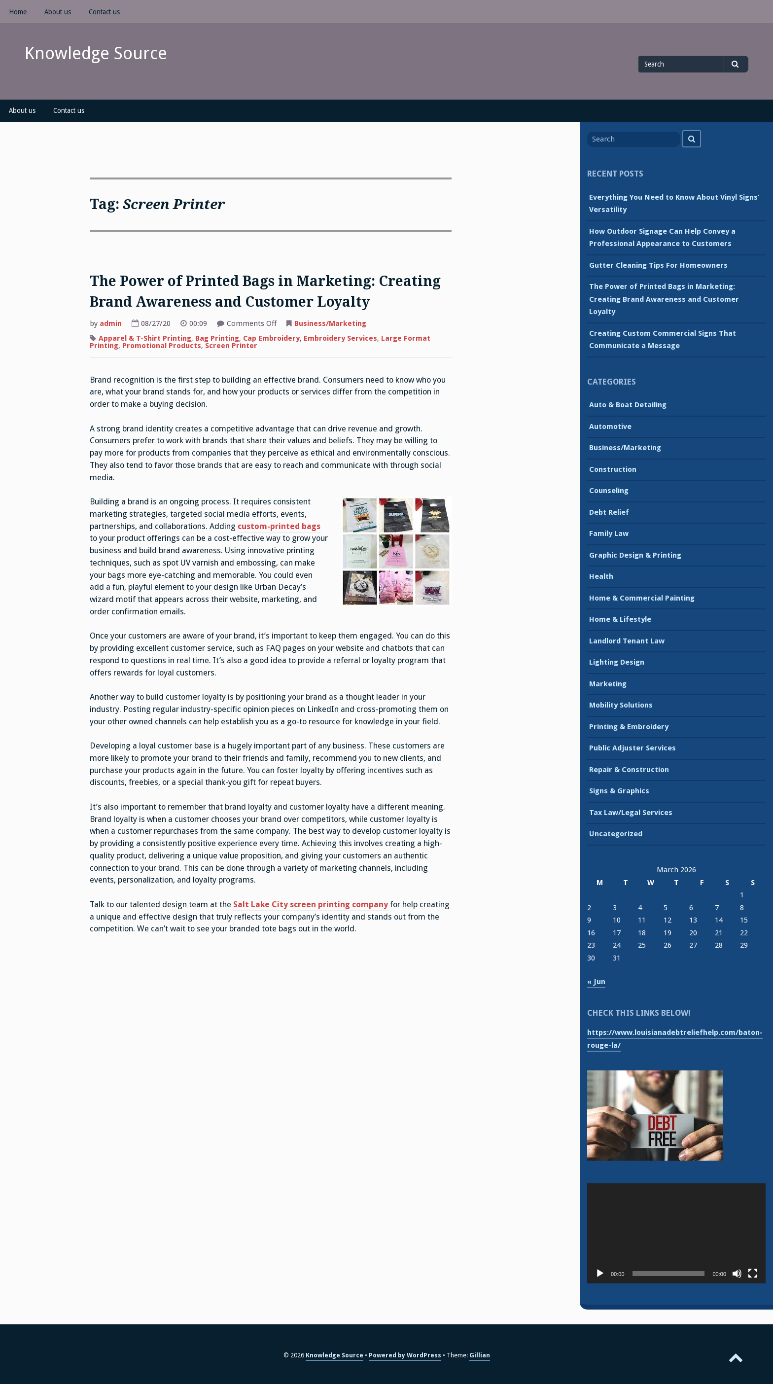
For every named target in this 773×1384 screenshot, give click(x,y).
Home (18, 12)
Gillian (479, 1355)
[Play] (600, 1273)
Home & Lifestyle (620, 619)
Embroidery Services (340, 338)
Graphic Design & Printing (635, 555)
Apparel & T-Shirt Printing (145, 338)
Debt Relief (609, 512)
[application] (676, 1233)
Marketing (608, 683)
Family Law (609, 533)
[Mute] (737, 1273)
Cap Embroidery (271, 338)
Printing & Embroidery (628, 726)
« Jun (596, 981)
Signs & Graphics (619, 790)
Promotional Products (161, 345)
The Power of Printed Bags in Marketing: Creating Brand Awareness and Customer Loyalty (664, 299)
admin (111, 323)
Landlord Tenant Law (627, 641)
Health (601, 576)
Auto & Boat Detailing (628, 404)
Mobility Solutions (621, 705)
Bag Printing (217, 338)
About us (57, 12)
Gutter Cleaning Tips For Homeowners (658, 265)
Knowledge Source (96, 53)
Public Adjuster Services (632, 748)
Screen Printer (231, 345)
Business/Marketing (330, 323)
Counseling (609, 490)
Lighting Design (616, 662)
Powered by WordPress (405, 1355)
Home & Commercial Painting (642, 598)
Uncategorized (615, 833)
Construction (612, 469)
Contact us (104, 12)
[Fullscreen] (753, 1273)
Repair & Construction (629, 769)
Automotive (610, 426)
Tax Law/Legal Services (630, 812)
